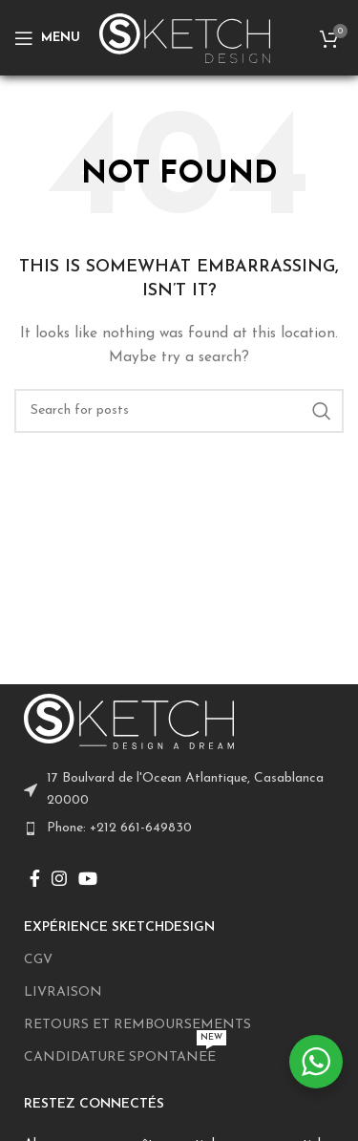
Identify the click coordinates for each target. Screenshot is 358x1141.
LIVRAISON (63, 992)
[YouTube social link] (88, 878)
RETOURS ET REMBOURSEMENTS (137, 1025)
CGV (38, 960)
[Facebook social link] (35, 878)
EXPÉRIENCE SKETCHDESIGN (119, 927)
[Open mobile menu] (47, 38)
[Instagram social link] (59, 878)
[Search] (179, 411)
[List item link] (179, 828)
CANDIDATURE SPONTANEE (125, 1053)
